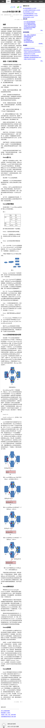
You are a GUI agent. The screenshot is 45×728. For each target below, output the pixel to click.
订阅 (14, 7)
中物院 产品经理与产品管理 (29, 59)
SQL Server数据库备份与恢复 (30, 24)
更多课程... (41, 43)
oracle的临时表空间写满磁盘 (29, 27)
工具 (35, 1)
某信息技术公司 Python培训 (29, 53)
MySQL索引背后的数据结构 (29, 21)
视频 (19, 1)
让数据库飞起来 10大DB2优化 (30, 26)
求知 (3, 1)
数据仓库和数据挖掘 (28, 40)
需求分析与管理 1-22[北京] (28, 17)
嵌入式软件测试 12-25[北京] (29, 11)
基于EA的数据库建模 (5, 710)
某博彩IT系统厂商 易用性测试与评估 (31, 55)
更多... (42, 30)
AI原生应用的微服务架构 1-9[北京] (30, 13)
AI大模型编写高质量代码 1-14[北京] (30, 15)
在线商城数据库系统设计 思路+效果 (8, 716)
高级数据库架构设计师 (28, 36)
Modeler (41, 1)
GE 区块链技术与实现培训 (29, 48)
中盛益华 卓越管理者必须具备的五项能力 (32, 51)
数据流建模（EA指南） (6, 712)
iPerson (24, 1)
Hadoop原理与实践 (27, 37)
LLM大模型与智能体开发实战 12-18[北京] (31, 10)
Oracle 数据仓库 (27, 39)
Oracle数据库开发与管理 (29, 42)
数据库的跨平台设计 (28, 28)
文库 (13, 1)
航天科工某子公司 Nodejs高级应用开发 (32, 50)
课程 (30, 1)
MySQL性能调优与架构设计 (29, 23)
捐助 (20, 7)
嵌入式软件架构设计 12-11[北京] (29, 8)
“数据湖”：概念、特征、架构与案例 (8, 714)
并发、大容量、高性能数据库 (30, 34)
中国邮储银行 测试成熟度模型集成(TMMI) (32, 57)
